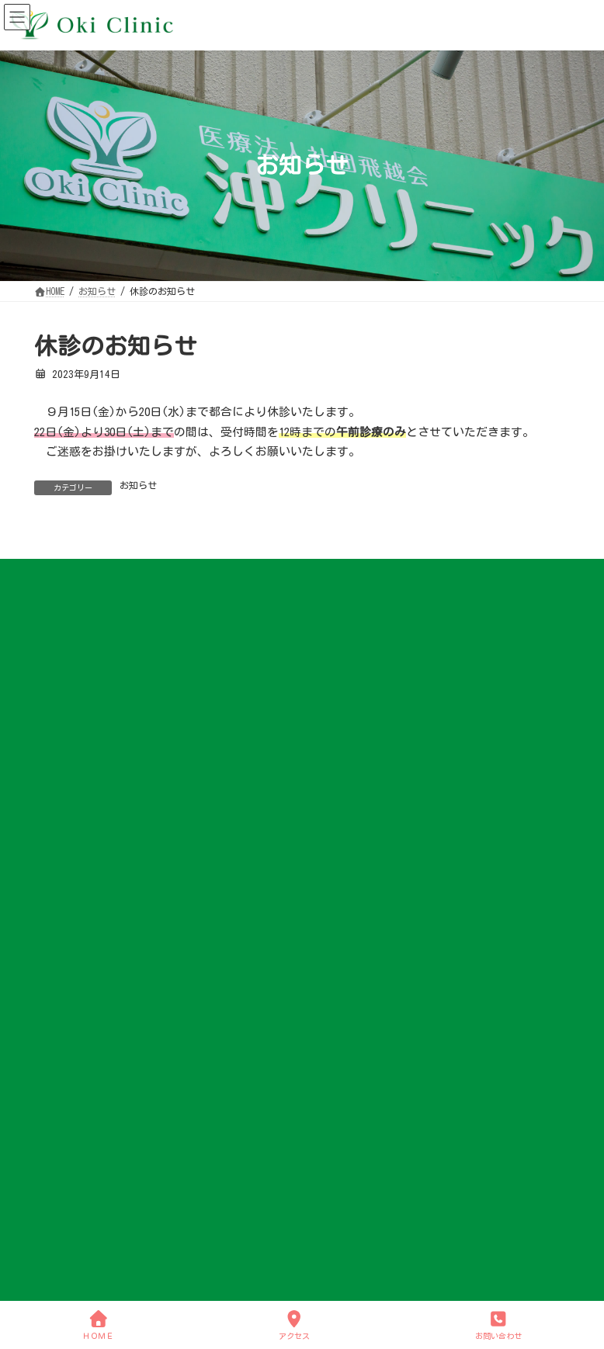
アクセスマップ (85, 1002)
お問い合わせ (71, 1233)
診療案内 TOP (81, 1048)
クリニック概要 (85, 955)
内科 (62, 1071)
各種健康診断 (81, 1163)
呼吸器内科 (76, 1094)
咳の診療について (80, 1186)
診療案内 (62, 1025)
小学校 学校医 (83, 978)
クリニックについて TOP (104, 909)
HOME (52, 863)
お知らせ (138, 485)
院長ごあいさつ (85, 933)
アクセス (294, 1324)
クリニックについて (85, 886)
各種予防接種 (81, 1141)
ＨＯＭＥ (97, 1324)
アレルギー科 (81, 1117)
